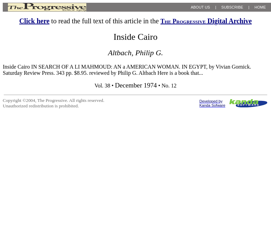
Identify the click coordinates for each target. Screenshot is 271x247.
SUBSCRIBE (232, 7)
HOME (260, 7)
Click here (34, 21)
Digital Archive (206, 21)
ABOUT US (200, 7)
